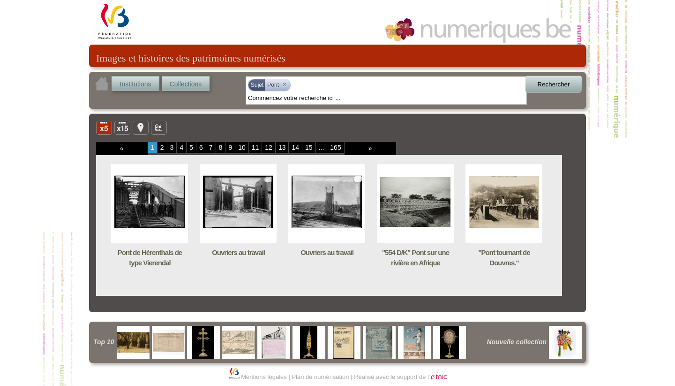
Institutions (135, 84)
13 (282, 147)
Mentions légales (264, 376)
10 (242, 147)
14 (295, 147)
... (321, 147)
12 (268, 147)
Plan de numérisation (320, 376)
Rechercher (554, 84)
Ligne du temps (158, 127)
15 (309, 147)
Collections (186, 84)
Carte (140, 127)
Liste (122, 127)
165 (335, 147)
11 (255, 147)
